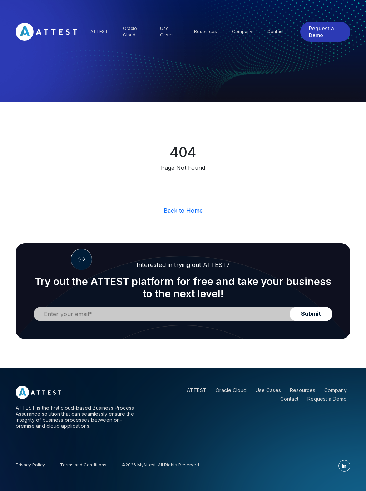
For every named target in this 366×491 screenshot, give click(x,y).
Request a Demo (321, 31)
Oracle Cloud (130, 31)
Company (242, 31)
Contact (275, 31)
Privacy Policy (30, 464)
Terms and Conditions (83, 464)
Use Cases (167, 31)
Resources (205, 31)
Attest (99, 31)
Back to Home (183, 210)
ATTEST (197, 390)
